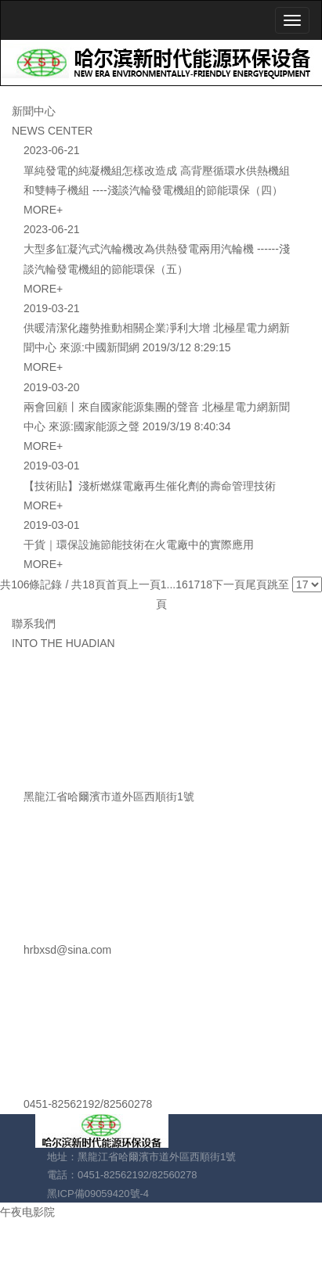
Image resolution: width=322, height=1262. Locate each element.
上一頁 (144, 584)
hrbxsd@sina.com (67, 950)
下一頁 (228, 584)
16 (181, 584)
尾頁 (256, 584)
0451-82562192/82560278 (88, 1104)
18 (206, 584)
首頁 (117, 584)
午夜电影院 (27, 1212)
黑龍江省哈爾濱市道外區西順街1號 (109, 796)
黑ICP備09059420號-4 (98, 1193)
